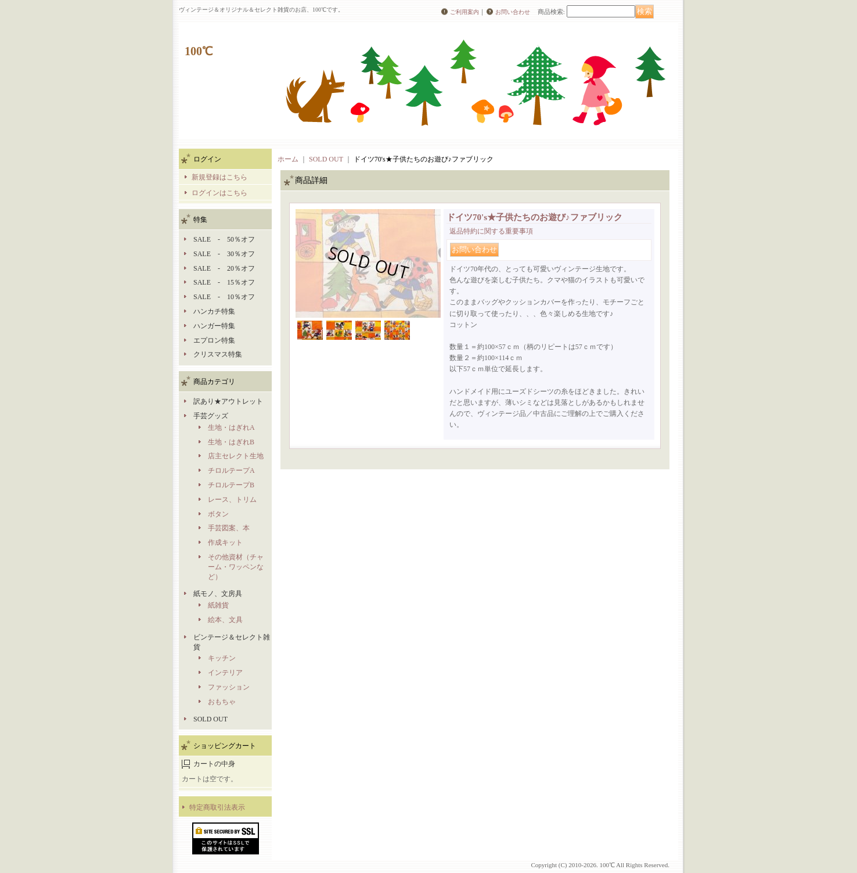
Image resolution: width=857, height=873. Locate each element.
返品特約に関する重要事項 (491, 231)
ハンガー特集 (214, 326)
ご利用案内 (464, 12)
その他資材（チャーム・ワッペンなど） (236, 567)
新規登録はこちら (219, 177)
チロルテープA (231, 470)
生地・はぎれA (231, 427)
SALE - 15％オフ (224, 282)
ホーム (288, 159)
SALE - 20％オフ (224, 268)
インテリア (225, 673)
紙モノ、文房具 (217, 594)
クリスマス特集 (217, 354)
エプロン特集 (214, 340)
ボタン (218, 514)
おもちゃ (222, 702)
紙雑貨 (218, 605)
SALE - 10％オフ (224, 297)
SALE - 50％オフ (224, 239)
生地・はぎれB (231, 442)
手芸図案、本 (229, 528)
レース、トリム (232, 499)
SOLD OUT (210, 719)
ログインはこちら (219, 193)
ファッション (229, 687)
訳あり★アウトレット (228, 401)
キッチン (222, 658)
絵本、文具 (225, 620)
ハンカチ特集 (214, 311)
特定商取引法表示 (217, 807)
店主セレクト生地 (236, 456)
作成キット (225, 542)
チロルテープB (231, 485)
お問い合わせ (512, 12)
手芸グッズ (210, 416)
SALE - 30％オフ (224, 254)
